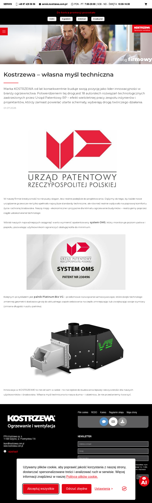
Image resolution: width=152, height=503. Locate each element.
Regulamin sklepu (116, 412)
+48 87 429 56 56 (27, 4)
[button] (4, 31)
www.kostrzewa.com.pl (13, 446)
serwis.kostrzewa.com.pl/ (54, 4)
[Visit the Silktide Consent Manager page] (124, 489)
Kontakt (11, 452)
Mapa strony (132, 412)
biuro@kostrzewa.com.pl (14, 443)
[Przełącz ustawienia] (104, 489)
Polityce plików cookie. (82, 476)
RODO (94, 412)
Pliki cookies (83, 412)
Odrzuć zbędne (76, 489)
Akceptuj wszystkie (40, 489)
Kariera (103, 412)
